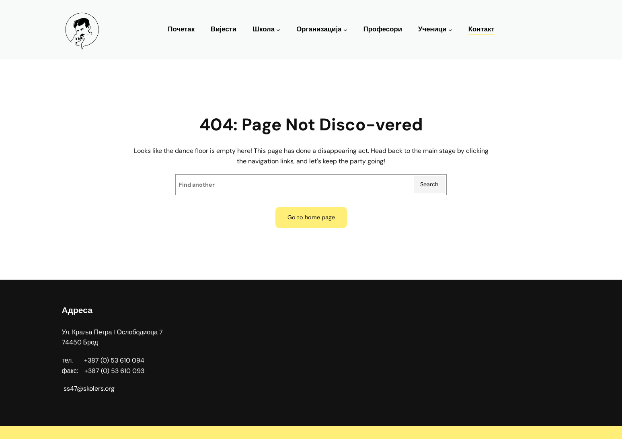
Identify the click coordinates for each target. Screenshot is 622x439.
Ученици (432, 29)
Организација (318, 29)
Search (429, 184)
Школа (263, 29)
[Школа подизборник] (278, 30)
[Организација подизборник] (345, 30)
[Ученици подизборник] (450, 30)
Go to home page (311, 217)
